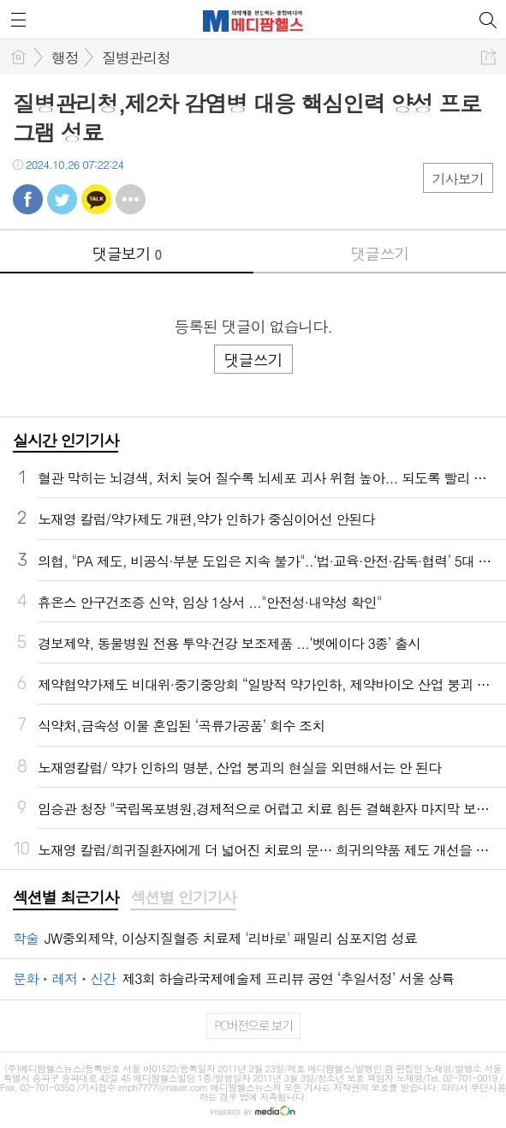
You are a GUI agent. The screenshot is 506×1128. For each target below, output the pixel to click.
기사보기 (458, 179)
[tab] (65, 898)
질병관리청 (136, 57)
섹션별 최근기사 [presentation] (65, 897)
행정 (65, 57)
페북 (28, 199)
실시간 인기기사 (65, 440)
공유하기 (488, 57)
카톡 (96, 199)
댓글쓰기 (379, 253)
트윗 (62, 199)
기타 (131, 199)
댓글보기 (126, 253)
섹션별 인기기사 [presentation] (182, 897)
